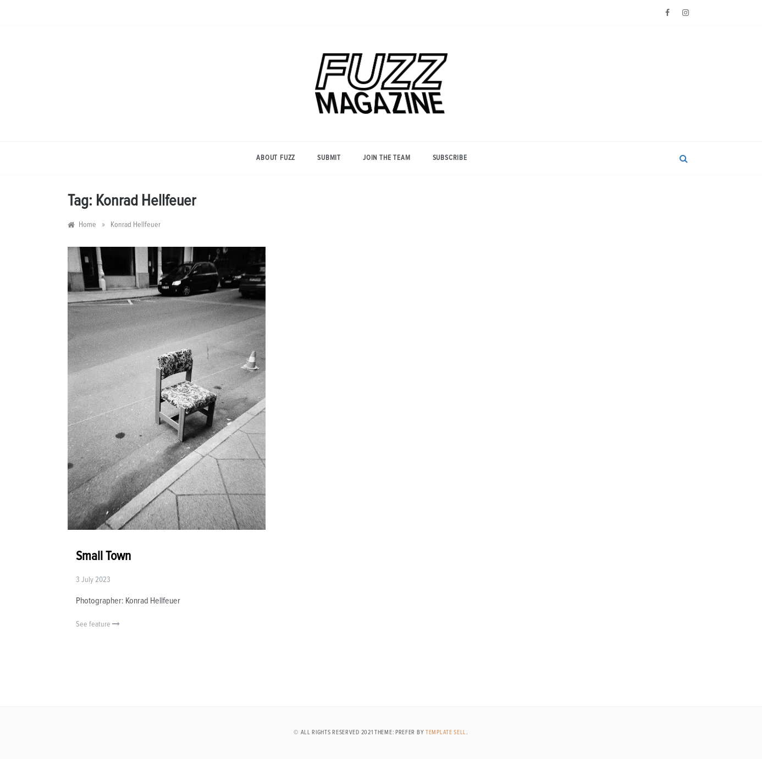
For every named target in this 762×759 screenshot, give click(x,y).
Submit (329, 158)
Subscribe (450, 158)
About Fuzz (275, 158)
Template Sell (446, 732)
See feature (98, 624)
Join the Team (386, 158)
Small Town (103, 556)
